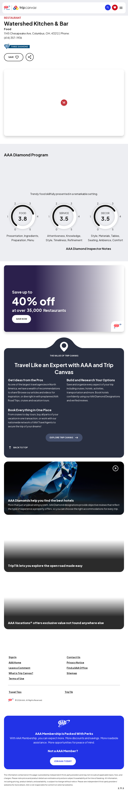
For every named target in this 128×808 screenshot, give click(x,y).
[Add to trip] (64, 102)
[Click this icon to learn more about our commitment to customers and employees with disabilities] (9, 711)
